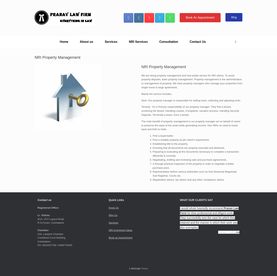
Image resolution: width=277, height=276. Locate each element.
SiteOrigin (136, 268)
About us (86, 41)
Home (64, 41)
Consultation (168, 41)
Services (111, 41)
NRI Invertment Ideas (120, 230)
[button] (236, 42)
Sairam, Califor (227, 232)
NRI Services (138, 41)
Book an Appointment (121, 237)
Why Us (113, 215)
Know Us (114, 207)
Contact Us (198, 41)
